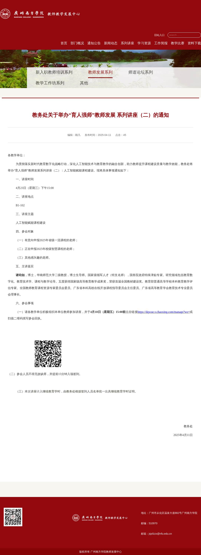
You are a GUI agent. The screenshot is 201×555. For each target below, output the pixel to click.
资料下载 (194, 43)
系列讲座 (127, 43)
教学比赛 (177, 43)
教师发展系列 (100, 72)
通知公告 (94, 43)
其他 (84, 83)
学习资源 (144, 43)
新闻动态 (110, 43)
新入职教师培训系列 (54, 72)
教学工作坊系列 (50, 83)
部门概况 (77, 43)
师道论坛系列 (140, 72)
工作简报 (161, 43)
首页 (64, 43)
